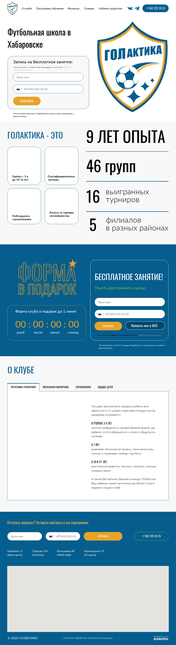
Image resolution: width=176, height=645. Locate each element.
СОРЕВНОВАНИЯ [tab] (83, 387)
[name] (48, 77)
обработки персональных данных (149, 335)
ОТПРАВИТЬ (27, 101)
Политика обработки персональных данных (88, 637)
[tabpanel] (88, 445)
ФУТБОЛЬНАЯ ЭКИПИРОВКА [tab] (56, 387)
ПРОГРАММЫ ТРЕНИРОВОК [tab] (23, 387)
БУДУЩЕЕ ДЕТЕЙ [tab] (105, 387)
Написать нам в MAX (144, 325)
